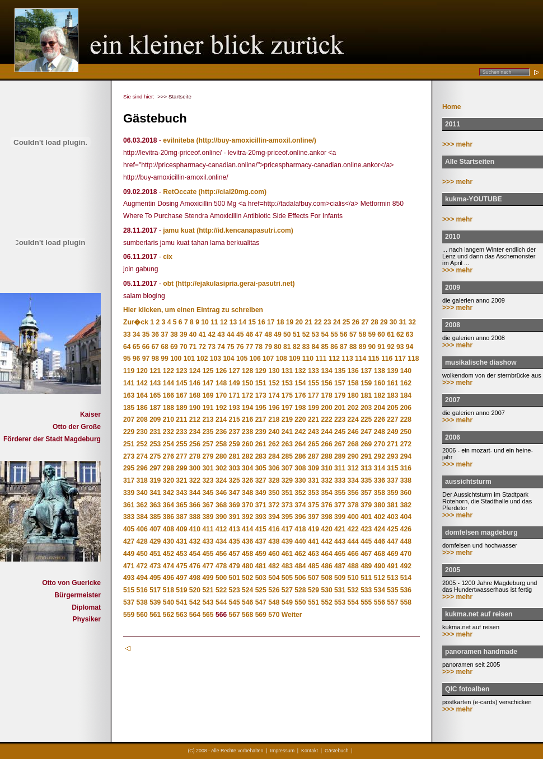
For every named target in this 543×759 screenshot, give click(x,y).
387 (181, 517)
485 (313, 566)
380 (379, 505)
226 (379, 419)
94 (409, 347)
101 (189, 358)
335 (366, 480)
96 (136, 358)
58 (362, 334)
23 (327, 322)
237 (234, 432)
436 (247, 541)
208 (142, 419)
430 (168, 541)
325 (234, 480)
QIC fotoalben (467, 689)
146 (194, 383)
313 (366, 468)
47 (259, 334)
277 (181, 456)
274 (142, 456)
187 (155, 408)
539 (155, 602)
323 (207, 480)
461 (287, 554)
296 (142, 468)
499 (207, 578)
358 (379, 493)
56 (343, 334)
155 (313, 383)
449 (128, 554)
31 (402, 322)
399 (339, 517)
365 (181, 505)
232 (168, 432)
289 (339, 456)
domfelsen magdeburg (481, 532)
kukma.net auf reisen (478, 614)
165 (155, 395)
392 (247, 517)
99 (164, 358)
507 (313, 578)
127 (234, 371)
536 (405, 590)
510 (353, 578)
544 (221, 602)
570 (273, 615)
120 (142, 371)
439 (287, 541)
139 (392, 371)
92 (390, 347)
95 (126, 358)
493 (128, 578)
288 (326, 456)
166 (168, 395)
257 (207, 444)
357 (366, 493)
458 (247, 554)
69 (173, 347)
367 (207, 505)
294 (405, 456)
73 (211, 347)
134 (326, 371)
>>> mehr (457, 144)
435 (234, 541)
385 (155, 517)
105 (241, 358)
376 (326, 505)
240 (273, 432)
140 (405, 371)
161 (392, 383)
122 (168, 371)
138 (379, 371)
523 (234, 590)
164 (142, 395)
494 (142, 578)
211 (181, 419)
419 (313, 529)
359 (392, 493)
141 (128, 383)
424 (379, 529)
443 (339, 541)
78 (259, 347)
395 (287, 517)
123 (181, 371)
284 (273, 456)
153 (287, 383)
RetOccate (179, 192)
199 (313, 408)
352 (300, 493)
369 (234, 505)
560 (142, 615)
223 (339, 419)
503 (260, 578)
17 (270, 322)
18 (280, 322)
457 (234, 554)
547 (260, 602)
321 (181, 480)
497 (181, 578)
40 (192, 334)
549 (287, 602)
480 (247, 566)
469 (392, 554)
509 (339, 578)
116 (386, 358)
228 (405, 419)
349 (260, 493)
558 (405, 602)
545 (234, 602)
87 (343, 347)
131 (287, 371)
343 (181, 493)
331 (313, 480)
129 (260, 371)
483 (287, 566)
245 (339, 432)
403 (392, 517)
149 (234, 383)
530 (326, 590)
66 (145, 347)
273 (128, 456)
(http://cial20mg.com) (232, 192)
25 (346, 322)
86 (334, 347)
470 (405, 554)
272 (405, 444)
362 (142, 505)
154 (300, 383)
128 (247, 371)
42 (211, 334)
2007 (452, 400)
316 (405, 468)
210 (168, 419)
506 (300, 578)
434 (221, 541)
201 (339, 408)
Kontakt (309, 750)
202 (353, 408)
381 (392, 505)
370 (247, 505)
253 (155, 444)
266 (326, 444)
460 (273, 554)
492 (405, 566)
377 (339, 505)
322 (194, 480)
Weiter (292, 615)
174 (273, 395)
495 (155, 578)
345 (207, 493)
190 (194, 408)
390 (221, 517)
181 (366, 395)
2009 (452, 287)
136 (353, 371)
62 (400, 334)
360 (405, 493)
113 (347, 358)
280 (221, 456)
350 (273, 493)
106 (255, 358)
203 (366, 408)
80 (277, 347)
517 (155, 590)
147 (207, 383)
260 (247, 444)
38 (173, 334)
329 (287, 480)
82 (296, 347)
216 (247, 419)
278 (194, 456)
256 (194, 444)
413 (234, 529)
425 (392, 529)
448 (405, 541)
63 (409, 334)
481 (260, 566)
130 (273, 371)
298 (168, 468)
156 (326, 383)
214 (221, 419)
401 (366, 517)
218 (273, 419)
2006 (452, 437)
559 (128, 615)
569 (260, 615)
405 (128, 529)
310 (326, 468)
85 (324, 347)
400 (353, 517)
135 (339, 371)
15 (251, 322)
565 (207, 615)
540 (168, 602)
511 (366, 578)
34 (136, 334)
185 (128, 408)
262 (273, 444)
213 (207, 419)
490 (379, 566)
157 (339, 383)
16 (261, 322)
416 (273, 529)
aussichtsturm (468, 481)
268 (353, 444)
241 (287, 432)
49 (277, 334)
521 (207, 590)
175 (287, 395)
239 (260, 432)
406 (142, 529)
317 (128, 480)
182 (379, 395)
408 (168, 529)
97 (145, 358)
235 (207, 432)
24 (336, 322)
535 (392, 590)
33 (126, 334)
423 (366, 529)
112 (334, 358)
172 (247, 395)
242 (300, 432)
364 (168, 505)
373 (287, 505)
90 (372, 347)
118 (413, 358)
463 (313, 554)
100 (175, 358)
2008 (452, 325)
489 (366, 566)
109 (294, 358)
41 (202, 334)
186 (142, 408)
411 (207, 529)
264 (300, 444)
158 (353, 383)
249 (392, 432)
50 (287, 334)
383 (128, 517)
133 (313, 371)
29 (383, 322)
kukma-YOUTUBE (473, 199)
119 (128, 371)
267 (339, 444)
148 (221, 383)
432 (194, 541)
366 (194, 505)
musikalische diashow (481, 362)
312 (353, 468)
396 (300, 517)
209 (155, 419)
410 (194, 529)
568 (247, 615)
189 (181, 408)
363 (155, 505)
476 (194, 566)
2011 (452, 124)
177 (313, 395)
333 (339, 480)
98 (154, 358)
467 (366, 554)
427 (128, 541)
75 (230, 347)
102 (202, 358)
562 (168, 615)
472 (142, 566)
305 (260, 468)
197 (287, 408)
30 (393, 322)
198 (300, 408)
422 (353, 529)
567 (234, 615)
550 (300, 602)
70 (183, 347)
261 (260, 444)
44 (230, 334)
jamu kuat (178, 230)
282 (247, 456)
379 (366, 505)
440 (300, 541)
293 (392, 456)
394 (273, 517)
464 (326, 554)
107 (268, 358)
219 (287, 419)
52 (306, 334)
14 (242, 322)
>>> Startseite (174, 96)
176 (300, 395)
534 (379, 590)
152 (273, 383)
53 (315, 334)
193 (234, 408)
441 (313, 541)
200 (326, 408)
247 (366, 432)
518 (168, 590)
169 (207, 395)
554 (353, 602)
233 (181, 432)
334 (353, 480)
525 (260, 590)
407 (155, 529)
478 (221, 566)
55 (334, 334)
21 (308, 322)
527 (287, 590)
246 (353, 432)
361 (128, 505)
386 (168, 517)
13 (233, 322)
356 (353, 493)
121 (155, 371)
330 (300, 480)
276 (168, 456)
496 (168, 578)
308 (300, 468)
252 (142, 444)
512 (379, 578)
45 (240, 334)
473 (155, 566)
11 (214, 322)
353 (313, 493)
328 (273, 480)
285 (287, 456)
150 (247, 383)
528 (300, 590)
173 (260, 395)
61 (390, 334)
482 (273, 566)
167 (181, 395)
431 (181, 541)
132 (300, 371)
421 (339, 529)
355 (339, 493)
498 (194, 578)
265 (313, 444)
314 (379, 468)
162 (405, 383)
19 (289, 322)
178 (326, 395)
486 (326, 566)
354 (326, 493)
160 (379, 383)
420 (326, 529)
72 (202, 347)
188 (168, 408)
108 (281, 358)
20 (299, 322)
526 (273, 590)
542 (194, 602)
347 (234, 493)
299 (181, 468)
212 (194, 419)
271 (392, 444)
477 (207, 566)
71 (192, 347)
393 (260, 517)
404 (405, 517)
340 (142, 493)
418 (300, 529)
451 (155, 554)
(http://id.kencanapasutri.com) (244, 230)
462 (300, 554)
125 (207, 371)
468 (379, 554)
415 (260, 529)
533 (366, 590)
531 (339, 590)
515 (128, 590)
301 (207, 468)
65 (136, 347)
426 (405, 529)
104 (228, 358)
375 (313, 505)
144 (168, 383)
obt (168, 283)
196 (273, 408)
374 (300, 505)
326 (247, 480)
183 (392, 395)
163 (128, 395)
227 (392, 419)
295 (128, 468)
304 (247, 468)
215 (234, 419)
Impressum (282, 750)
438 (273, 541)
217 (260, 419)
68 (164, 347)
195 (260, 408)
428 (142, 541)
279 (207, 456)
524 (247, 590)
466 (353, 554)
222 (326, 419)
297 (155, 468)
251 (128, 444)
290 (353, 456)
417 (287, 529)
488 (353, 566)
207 (128, 419)
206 (405, 408)
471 (128, 566)
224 (353, 419)
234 (194, 432)
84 (315, 347)
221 (313, 419)
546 (247, 602)
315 (392, 468)
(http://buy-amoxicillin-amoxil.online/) (256, 140)
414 (247, 529)
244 (326, 432)
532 (353, 590)
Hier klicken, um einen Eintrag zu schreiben (193, 310)
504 (273, 578)
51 (296, 334)
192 (221, 408)
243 (313, 432)
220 (300, 419)
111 (320, 358)
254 (168, 444)
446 (379, 541)
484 (300, 566)
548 (273, 602)
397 (313, 517)
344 (194, 493)
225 (366, 419)
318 (142, 480)
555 (366, 602)
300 (194, 468)
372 (273, 505)
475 (181, 566)
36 (154, 334)
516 (142, 590)
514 (405, 578)
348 (247, 493)
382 (405, 505)
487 (339, 566)
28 (374, 322)
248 (379, 432)
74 (220, 347)
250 (405, 432)
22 (317, 322)
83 (306, 347)
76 (240, 347)
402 (379, 517)
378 (353, 505)
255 (181, 444)
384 (142, 517)
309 (313, 468)
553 (339, 602)
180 (353, 395)
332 (326, 480)
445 (366, 541)
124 (194, 371)
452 (168, 554)
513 (392, 578)
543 (207, 602)
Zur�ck (135, 322)
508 (326, 578)
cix (167, 257)
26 (355, 322)
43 (220, 334)
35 (145, 334)
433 (207, 541)
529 (313, 590)
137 (366, 371)
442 (326, 541)
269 (366, 444)
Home (451, 107)
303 (234, 468)
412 (221, 529)
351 (287, 493)
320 (168, 480)
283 (260, 456)
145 (181, 383)
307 (287, 468)
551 (313, 602)
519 (181, 590)
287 (313, 456)
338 (405, 480)
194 (247, 408)
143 (155, 383)
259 (234, 444)
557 (392, 602)
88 (353, 347)
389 (207, 517)
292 (379, 456)
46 (249, 334)
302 (221, 468)
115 (374, 358)
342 (168, 493)
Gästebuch (337, 750)
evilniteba (178, 140)
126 (221, 371)
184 (405, 395)
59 (372, 334)
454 (194, 554)
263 (287, 444)
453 (181, 554)
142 (142, 383)
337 (392, 480)
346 (221, 493)
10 (204, 322)
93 (400, 347)
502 (247, 578)
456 (221, 554)
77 (249, 347)
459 (260, 554)
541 (181, 602)
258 (221, 444)
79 (268, 347)
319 (155, 480)
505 (287, 578)
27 (364, 322)
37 (164, 334)
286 (300, 456)
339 (128, 493)
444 (353, 541)
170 (221, 395)
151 (260, 383)
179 (339, 395)
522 (221, 590)
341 (155, 493)
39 (183, 334)
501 (234, 578)
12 (223, 322)
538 (142, 602)
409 (181, 529)
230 (142, 432)
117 (400, 358)
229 (128, 432)
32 (412, 322)
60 (381, 334)
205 (392, 408)
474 (168, 566)
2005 (452, 570)
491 (392, 566)
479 (234, 566)
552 (326, 602)
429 (155, 541)
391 (234, 517)
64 (126, 347)
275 (155, 456)
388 (194, 517)
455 (207, 554)
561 (155, 615)
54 (324, 334)
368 (221, 505)
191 (207, 408)
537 (128, 602)
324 (221, 480)
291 (366, 456)
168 (194, 395)
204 (379, 408)
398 (326, 517)
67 (154, 347)
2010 (452, 237)
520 (194, 590)
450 (142, 554)
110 (307, 358)
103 (215, 358)
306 (273, 468)
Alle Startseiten (469, 162)
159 (366, 383)
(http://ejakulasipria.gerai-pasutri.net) (234, 283)
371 (260, 505)
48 (268, 334)
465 (339, 554)
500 (221, 578)
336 (379, 480)
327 (260, 480)
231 (155, 432)
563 (181, 615)
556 (379, 602)
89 (362, 347)
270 (379, 444)
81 (287, 347)
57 (353, 334)
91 (381, 347)
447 (392, 541)
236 (221, 432)
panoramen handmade (481, 652)
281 (234, 456)
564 (194, 615)
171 (234, 395)
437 (260, 541)
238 (247, 432)
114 (360, 358)
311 (339, 468)
